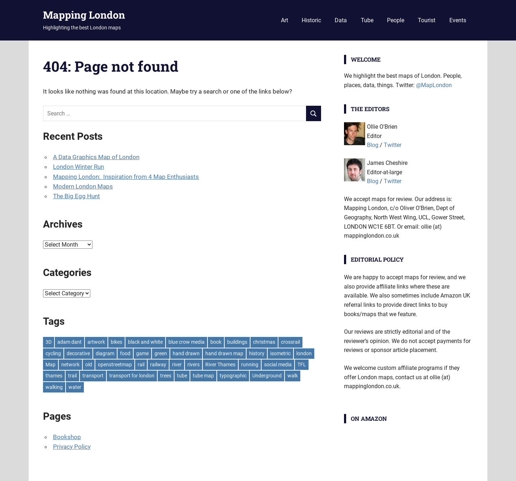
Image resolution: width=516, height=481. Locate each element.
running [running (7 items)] (249, 364)
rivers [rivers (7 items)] (193, 364)
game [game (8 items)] (142, 353)
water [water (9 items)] (74, 387)
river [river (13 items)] (177, 364)
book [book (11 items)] (215, 342)
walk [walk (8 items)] (292, 375)
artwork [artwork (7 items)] (96, 342)
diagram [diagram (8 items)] (105, 353)
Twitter (392, 145)
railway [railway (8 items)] (158, 364)
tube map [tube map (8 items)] (203, 375)
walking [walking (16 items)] (54, 387)
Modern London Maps (83, 186)
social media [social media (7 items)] (278, 364)
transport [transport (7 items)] (93, 375)
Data (341, 20)
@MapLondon (434, 85)
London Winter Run (78, 166)
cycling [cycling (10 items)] (53, 353)
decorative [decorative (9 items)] (78, 353)
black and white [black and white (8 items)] (145, 342)
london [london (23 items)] (304, 353)
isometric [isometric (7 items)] (280, 353)
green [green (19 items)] (160, 353)
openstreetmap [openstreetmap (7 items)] (115, 364)
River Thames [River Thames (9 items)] (220, 364)
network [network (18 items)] (70, 364)
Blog (372, 145)
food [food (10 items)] (125, 353)
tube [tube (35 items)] (182, 375)
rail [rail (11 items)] (141, 364)
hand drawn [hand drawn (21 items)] (186, 353)
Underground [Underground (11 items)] (267, 375)
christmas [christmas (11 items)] (264, 342)
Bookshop (67, 436)
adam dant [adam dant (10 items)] (69, 342)
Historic (311, 20)
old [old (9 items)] (88, 364)
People (395, 20)
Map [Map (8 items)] (51, 364)
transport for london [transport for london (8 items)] (131, 375)
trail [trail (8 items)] (72, 375)
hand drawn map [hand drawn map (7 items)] (224, 353)
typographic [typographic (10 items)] (233, 375)
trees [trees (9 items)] (165, 375)
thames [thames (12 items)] (54, 375)
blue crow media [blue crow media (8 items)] (186, 342)
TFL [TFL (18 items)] (301, 364)
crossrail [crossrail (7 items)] (290, 342)
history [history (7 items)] (256, 353)
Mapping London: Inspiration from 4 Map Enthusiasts (126, 176)
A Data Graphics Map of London (96, 157)
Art (284, 20)
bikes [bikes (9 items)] (116, 342)
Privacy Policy (72, 446)
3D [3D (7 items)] (49, 342)
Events (457, 20)
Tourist (426, 20)
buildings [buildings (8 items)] (237, 342)
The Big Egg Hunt (76, 196)
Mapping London (84, 15)
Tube (367, 20)
